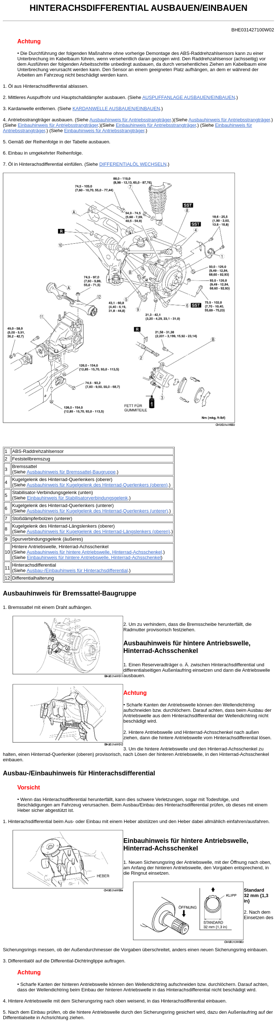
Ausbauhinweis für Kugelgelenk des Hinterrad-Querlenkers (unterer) (97, 511)
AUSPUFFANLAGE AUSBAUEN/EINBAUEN (188, 97)
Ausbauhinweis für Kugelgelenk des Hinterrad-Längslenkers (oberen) (98, 531)
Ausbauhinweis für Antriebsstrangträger (130, 119)
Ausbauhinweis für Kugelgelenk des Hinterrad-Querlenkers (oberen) (97, 485)
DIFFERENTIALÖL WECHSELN (133, 164)
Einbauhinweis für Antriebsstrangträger (58, 125)
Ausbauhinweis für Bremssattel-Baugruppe (71, 472)
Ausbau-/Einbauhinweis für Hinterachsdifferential (77, 570)
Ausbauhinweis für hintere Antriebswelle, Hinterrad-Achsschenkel (94, 552)
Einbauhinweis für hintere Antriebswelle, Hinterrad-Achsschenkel (94, 557)
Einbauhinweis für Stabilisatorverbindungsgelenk (77, 498)
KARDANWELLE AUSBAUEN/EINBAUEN (116, 108)
